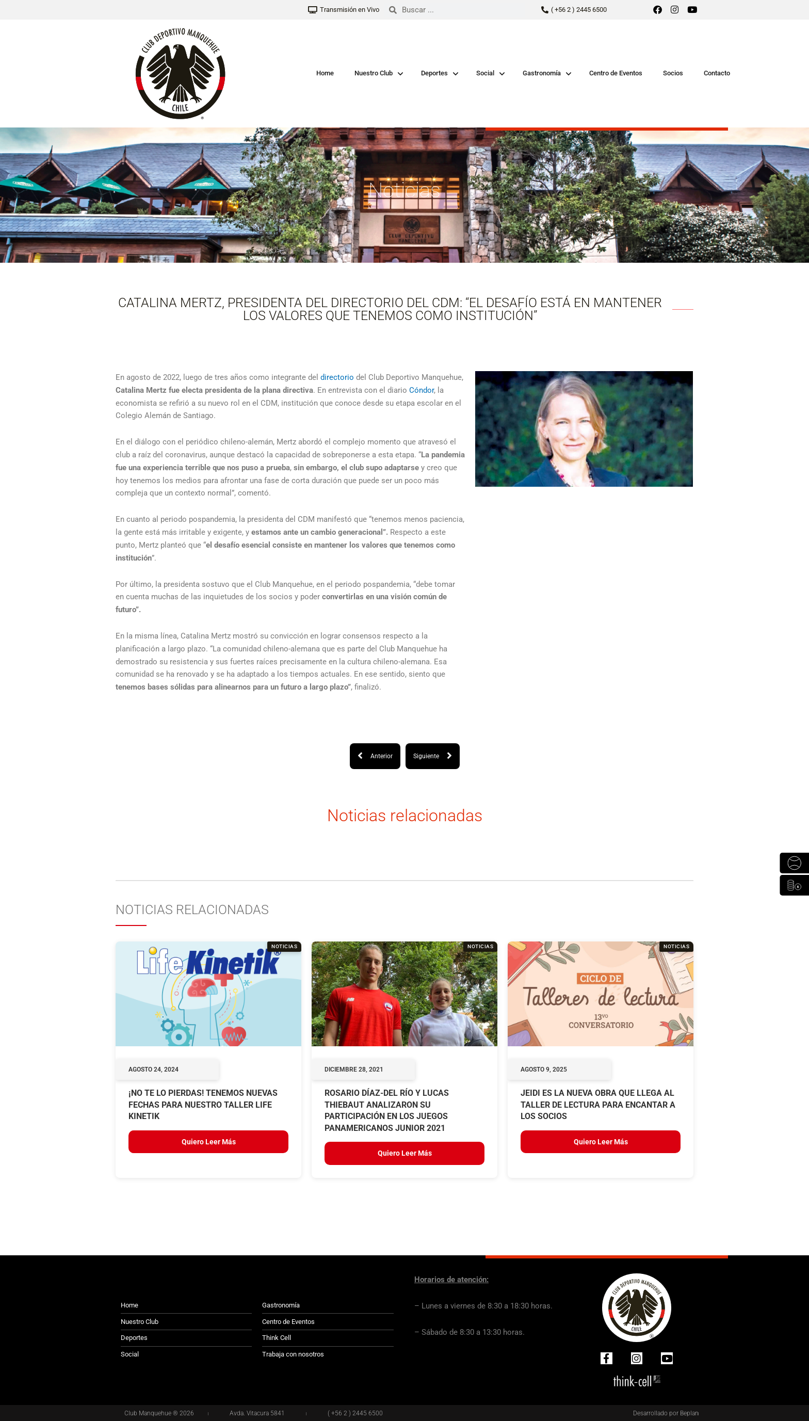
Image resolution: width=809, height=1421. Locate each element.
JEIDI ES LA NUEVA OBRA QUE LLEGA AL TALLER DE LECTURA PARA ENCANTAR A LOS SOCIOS (598, 1104)
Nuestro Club (373, 73)
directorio (337, 377)
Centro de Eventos (615, 73)
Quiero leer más (209, 1142)
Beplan (689, 1413)
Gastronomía (542, 73)
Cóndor (421, 390)
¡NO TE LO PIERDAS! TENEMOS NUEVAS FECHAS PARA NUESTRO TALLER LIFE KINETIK (203, 1104)
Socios (673, 73)
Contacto (717, 73)
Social (485, 73)
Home (325, 73)
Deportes (434, 73)
